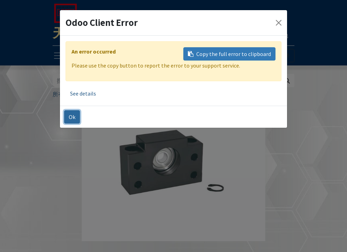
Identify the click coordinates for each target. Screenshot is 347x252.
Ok (72, 116)
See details (83, 93)
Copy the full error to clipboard (229, 53)
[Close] (278, 22)
